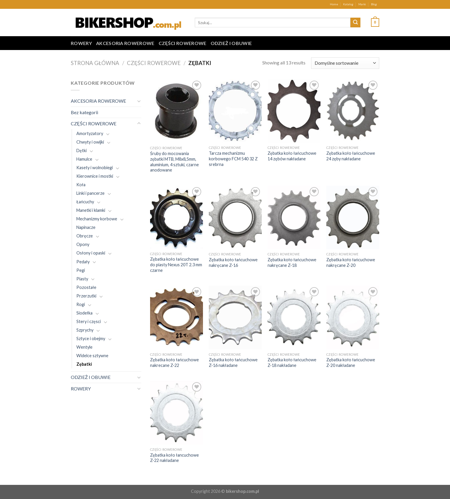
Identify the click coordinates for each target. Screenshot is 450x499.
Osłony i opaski (90, 252)
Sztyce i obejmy (90, 338)
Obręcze (84, 235)
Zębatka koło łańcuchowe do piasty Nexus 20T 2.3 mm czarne (176, 264)
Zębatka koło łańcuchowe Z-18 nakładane (292, 362)
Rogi (80, 304)
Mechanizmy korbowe (96, 218)
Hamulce (84, 159)
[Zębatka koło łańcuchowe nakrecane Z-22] (176, 317)
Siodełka (84, 312)
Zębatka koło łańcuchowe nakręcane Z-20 (350, 262)
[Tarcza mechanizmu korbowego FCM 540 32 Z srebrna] (235, 111)
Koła (80, 184)
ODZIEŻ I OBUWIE (231, 43)
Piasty (82, 278)
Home (334, 4)
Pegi (80, 270)
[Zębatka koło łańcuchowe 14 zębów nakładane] (294, 111)
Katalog (348, 4)
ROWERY (81, 43)
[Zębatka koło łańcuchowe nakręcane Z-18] (294, 217)
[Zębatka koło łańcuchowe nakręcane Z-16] (235, 217)
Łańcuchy (85, 201)
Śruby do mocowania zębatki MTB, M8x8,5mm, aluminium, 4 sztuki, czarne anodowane (174, 161)
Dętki (81, 150)
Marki (362, 4)
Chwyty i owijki (90, 141)
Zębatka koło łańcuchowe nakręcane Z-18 (292, 262)
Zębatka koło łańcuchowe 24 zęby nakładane (350, 156)
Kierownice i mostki (94, 176)
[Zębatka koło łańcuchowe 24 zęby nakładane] (352, 111)
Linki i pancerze (90, 193)
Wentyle (84, 347)
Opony (82, 244)
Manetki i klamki (90, 210)
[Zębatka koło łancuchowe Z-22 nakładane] (176, 412)
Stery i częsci (88, 321)
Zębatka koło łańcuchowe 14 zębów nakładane (292, 156)
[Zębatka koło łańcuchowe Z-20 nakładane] (352, 317)
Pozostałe (86, 287)
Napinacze (85, 227)
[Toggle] (139, 100)
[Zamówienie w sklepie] (345, 63)
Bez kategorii (84, 112)
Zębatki (84, 364)
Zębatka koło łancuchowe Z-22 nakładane (174, 458)
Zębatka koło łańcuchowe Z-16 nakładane (233, 362)
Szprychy (84, 329)
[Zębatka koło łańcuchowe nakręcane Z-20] (352, 217)
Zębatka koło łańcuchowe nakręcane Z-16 (233, 262)
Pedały (83, 261)
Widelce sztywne (92, 355)
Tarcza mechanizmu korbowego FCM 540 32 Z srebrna (233, 159)
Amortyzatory (89, 133)
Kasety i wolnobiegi (94, 167)
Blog (374, 4)
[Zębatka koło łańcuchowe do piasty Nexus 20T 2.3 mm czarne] (176, 217)
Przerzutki (86, 295)
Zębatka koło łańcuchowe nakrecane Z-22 (174, 362)
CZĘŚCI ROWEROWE (182, 43)
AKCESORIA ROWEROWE (125, 43)
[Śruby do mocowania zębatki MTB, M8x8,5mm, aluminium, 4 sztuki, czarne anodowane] (176, 111)
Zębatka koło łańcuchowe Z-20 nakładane (350, 362)
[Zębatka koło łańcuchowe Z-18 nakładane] (294, 317)
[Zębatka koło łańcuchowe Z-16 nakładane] (235, 317)
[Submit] (355, 23)
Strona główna (95, 63)
